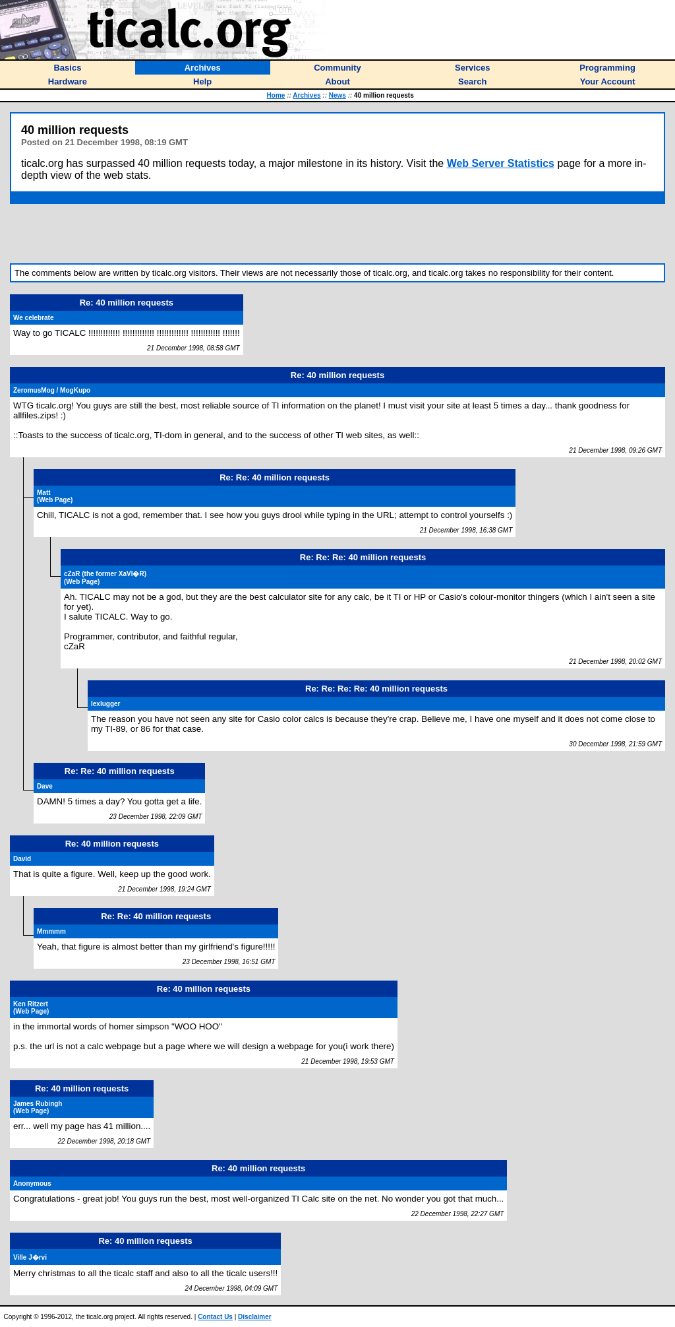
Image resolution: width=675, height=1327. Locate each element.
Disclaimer (255, 1316)
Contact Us (215, 1316)
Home (276, 95)
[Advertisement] (337, 233)
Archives (306, 95)
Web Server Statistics (500, 163)
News (337, 95)
